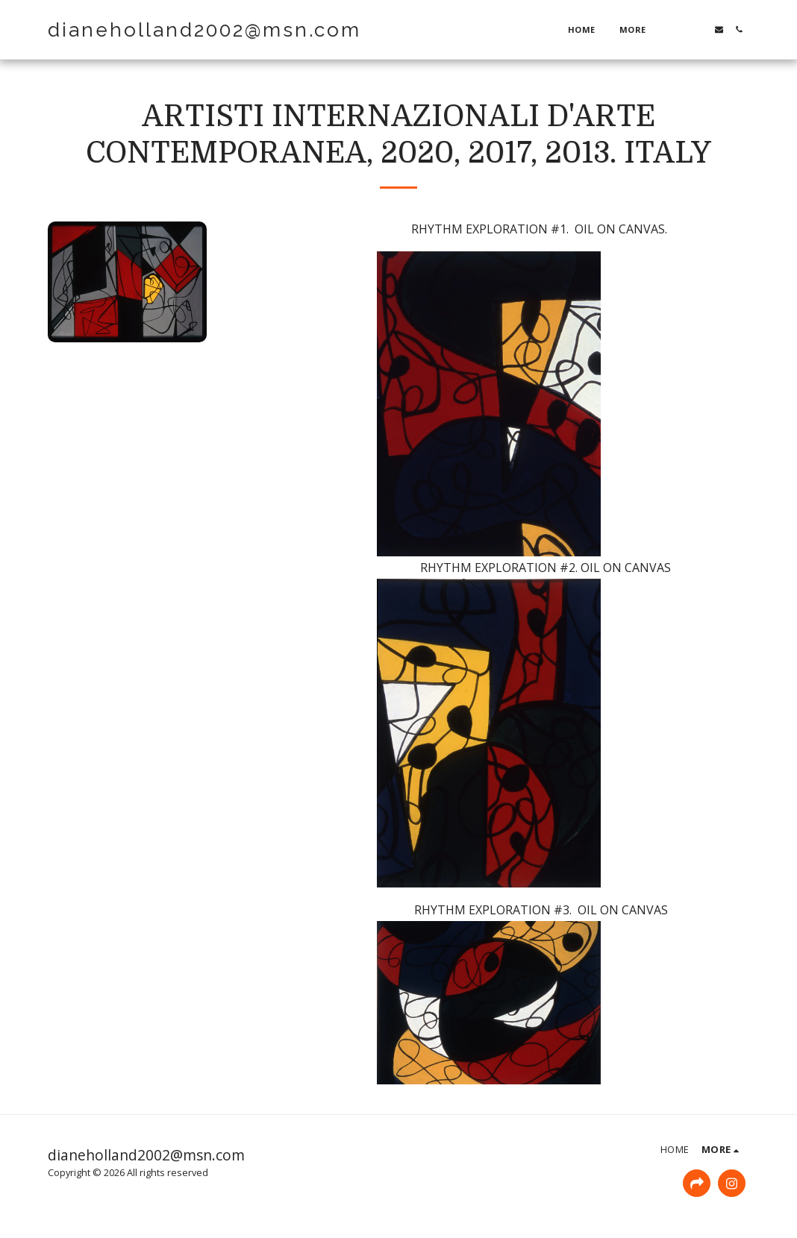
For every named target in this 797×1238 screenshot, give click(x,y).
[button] (678, 29)
